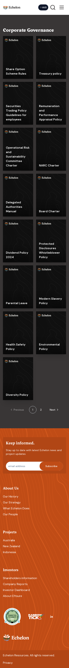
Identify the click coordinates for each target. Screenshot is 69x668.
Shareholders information (20, 578)
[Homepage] (12, 7)
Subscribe (51, 466)
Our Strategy (12, 502)
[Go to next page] (53, 409)
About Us (11, 487)
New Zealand (11, 546)
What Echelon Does (16, 508)
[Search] (52, 7)
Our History (10, 496)
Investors (10, 569)
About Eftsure (12, 596)
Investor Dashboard (16, 590)
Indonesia (9, 552)
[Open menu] (61, 7)
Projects (10, 531)
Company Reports (15, 584)
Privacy (8, 663)
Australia (9, 540)
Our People (10, 514)
